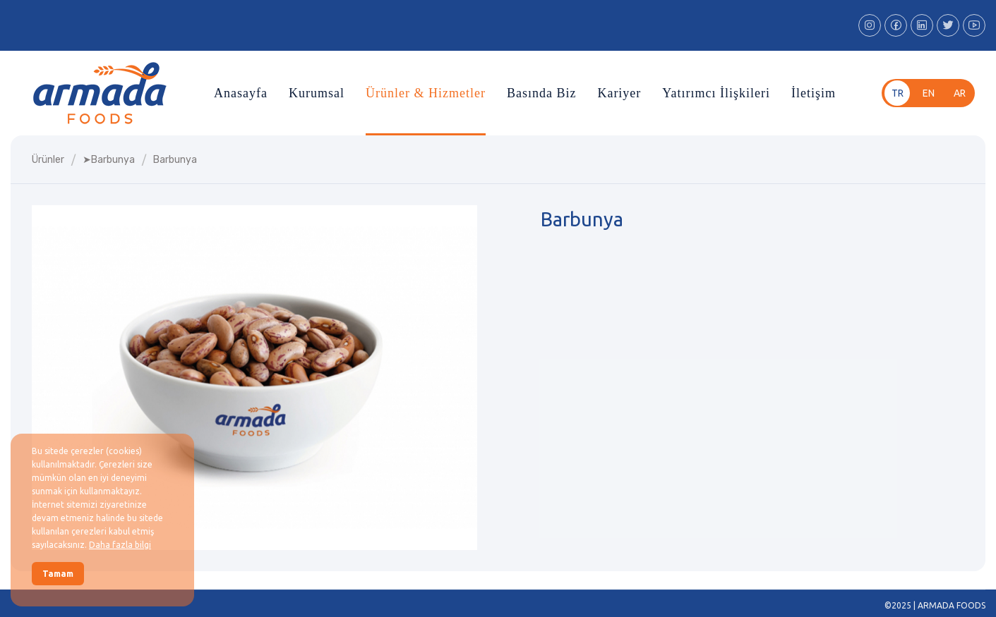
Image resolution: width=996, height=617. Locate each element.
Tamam (57, 573)
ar (960, 93)
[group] (254, 377)
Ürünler (48, 160)
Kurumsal (316, 93)
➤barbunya (109, 160)
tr (898, 93)
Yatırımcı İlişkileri (716, 93)
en (929, 93)
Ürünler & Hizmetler (426, 93)
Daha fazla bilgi (120, 544)
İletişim (813, 93)
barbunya (175, 160)
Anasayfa (241, 93)
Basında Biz (542, 93)
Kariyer (619, 93)
